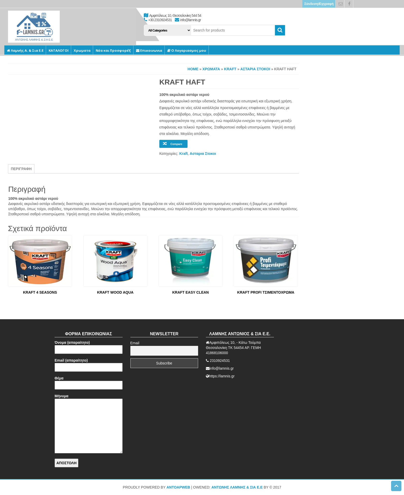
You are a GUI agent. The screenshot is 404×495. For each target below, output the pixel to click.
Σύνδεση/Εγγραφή (319, 4)
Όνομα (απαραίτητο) (89, 346)
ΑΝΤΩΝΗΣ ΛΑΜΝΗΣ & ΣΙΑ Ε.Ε (237, 487)
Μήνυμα (89, 424)
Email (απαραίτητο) (89, 363)
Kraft (230, 69)
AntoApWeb (178, 487)
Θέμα (89, 381)
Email (134, 343)
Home (193, 69)
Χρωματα (211, 69)
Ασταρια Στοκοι (255, 69)
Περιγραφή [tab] (21, 169)
